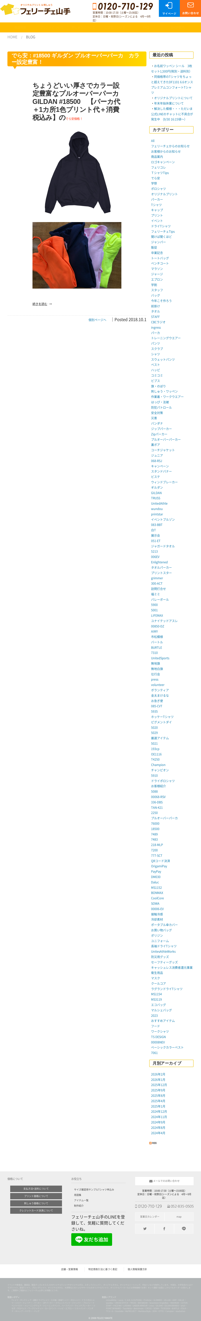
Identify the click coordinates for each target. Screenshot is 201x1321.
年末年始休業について (169, 103)
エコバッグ (158, 1004)
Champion (158, 764)
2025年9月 (158, 1090)
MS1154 (156, 994)
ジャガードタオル (163, 546)
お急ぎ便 (157, 700)
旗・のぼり (158, 386)
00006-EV (157, 908)
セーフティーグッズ (164, 962)
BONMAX (157, 892)
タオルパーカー (161, 567)
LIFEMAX (157, 615)
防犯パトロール (161, 407)
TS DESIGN (158, 1036)
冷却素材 (157, 919)
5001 (154, 610)
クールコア (158, 983)
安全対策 (157, 412)
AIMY (154, 631)
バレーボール (160, 599)
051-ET (156, 540)
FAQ (146, 27)
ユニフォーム (160, 940)
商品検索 (20, 27)
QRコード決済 (160, 860)
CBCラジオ (158, 322)
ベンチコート (160, 263)
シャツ (155, 354)
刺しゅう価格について (36, 1203)
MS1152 (156, 887)
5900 (154, 604)
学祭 (154, 183)
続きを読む (39, 303)
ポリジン (157, 935)
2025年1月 (158, 1106)
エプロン (157, 279)
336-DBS (157, 802)
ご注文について (114, 27)
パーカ (155, 332)
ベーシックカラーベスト (167, 1047)
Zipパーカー (159, 434)
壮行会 (155, 674)
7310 (154, 652)
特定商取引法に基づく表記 (102, 1269)
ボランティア (160, 690)
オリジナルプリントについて (173, 98)
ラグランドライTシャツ (167, 988)
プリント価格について (36, 1196)
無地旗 (155, 663)
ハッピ (155, 370)
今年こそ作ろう (161, 300)
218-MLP (157, 844)
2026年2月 (158, 1074)
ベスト (155, 364)
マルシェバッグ (161, 1010)
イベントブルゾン (163, 519)
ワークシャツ (160, 1031)
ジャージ (157, 274)
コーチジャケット (163, 450)
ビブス (155, 380)
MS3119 (156, 999)
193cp (155, 748)
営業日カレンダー (149, 1216)
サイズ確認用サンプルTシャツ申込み (94, 1189)
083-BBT (157, 524)
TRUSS (155, 498)
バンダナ (157, 423)
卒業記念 (157, 252)
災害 (154, 418)
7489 (154, 834)
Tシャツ (156, 204)
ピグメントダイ (161, 722)
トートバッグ (160, 258)
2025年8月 (158, 1095)
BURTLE (156, 647)
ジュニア (157, 455)
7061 (154, 1052)
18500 (155, 828)
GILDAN (156, 492)
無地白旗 (157, 668)
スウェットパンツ (163, 359)
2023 (154, 1015)
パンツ (155, 343)
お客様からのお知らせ (166, 151)
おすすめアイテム (163, 1020)
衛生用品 (157, 972)
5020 (154, 727)
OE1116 (156, 754)
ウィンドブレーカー (164, 482)
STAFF (155, 316)
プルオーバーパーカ (164, 818)
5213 (154, 551)
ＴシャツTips (160, 172)
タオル (155, 311)
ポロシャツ (158, 188)
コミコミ (157, 375)
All (152, 140)
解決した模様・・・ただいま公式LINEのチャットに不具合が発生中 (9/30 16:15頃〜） (172, 114)
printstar (157, 514)
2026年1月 (158, 1079)
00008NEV (158, 1042)
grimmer (157, 578)
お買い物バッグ (161, 930)
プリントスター (161, 572)
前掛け (155, 306)
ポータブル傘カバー (164, 924)
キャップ (157, 210)
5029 (154, 732)
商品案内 (157, 156)
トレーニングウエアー (166, 338)
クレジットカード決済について (36, 1210)
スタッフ (157, 290)
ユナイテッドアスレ (164, 620)
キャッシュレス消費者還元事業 (172, 967)
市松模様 (157, 636)
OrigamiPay (159, 866)
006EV (155, 556)
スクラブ (157, 348)
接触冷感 (157, 914)
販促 (154, 247)
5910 (154, 775)
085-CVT (156, 706)
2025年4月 (158, 1100)
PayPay (156, 871)
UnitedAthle (159, 503)
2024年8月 (158, 1127)
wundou (157, 508)
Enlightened (159, 562)
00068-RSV (158, 796)
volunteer (157, 684)
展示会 (155, 535)
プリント (157, 215)
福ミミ (155, 594)
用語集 (77, 1195)
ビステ (155, 476)
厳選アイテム (160, 738)
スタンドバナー (161, 471)
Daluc (155, 882)
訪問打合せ (158, 588)
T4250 (155, 759)
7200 (154, 850)
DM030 (156, 876)
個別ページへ (97, 319)
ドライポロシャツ (163, 780)
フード (155, 1026)
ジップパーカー (161, 428)
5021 (154, 743)
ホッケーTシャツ (162, 716)
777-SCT (156, 855)
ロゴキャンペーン (163, 162)
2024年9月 (158, 1122)
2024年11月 (159, 1116)
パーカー (157, 199)
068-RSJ (156, 460)
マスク (155, 978)
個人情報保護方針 (137, 1269)
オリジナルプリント (164, 194)
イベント (157, 220)
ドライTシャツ (161, 226)
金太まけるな (160, 695)
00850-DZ (157, 626)
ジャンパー (158, 242)
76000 (155, 823)
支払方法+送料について (36, 1188)
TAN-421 (157, 807)
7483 (154, 839)
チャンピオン (160, 770)
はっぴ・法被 (160, 402)
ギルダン (157, 487)
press (154, 679)
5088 (154, 791)
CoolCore (157, 898)
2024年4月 (158, 1133)
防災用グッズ (160, 956)
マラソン (157, 268)
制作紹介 (79, 1205)
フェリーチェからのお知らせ (170, 146)
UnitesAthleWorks (163, 951)
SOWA (155, 903)
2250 (154, 812)
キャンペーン (160, 466)
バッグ (155, 295)
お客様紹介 (158, 786)
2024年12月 (159, 1111)
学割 (154, 284)
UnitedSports (160, 658)
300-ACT (157, 583)
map (179, 1216)
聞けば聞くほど (161, 236)
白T (153, 530)
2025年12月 (159, 1084)
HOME (12, 37)
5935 (154, 711)
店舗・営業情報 (69, 1269)
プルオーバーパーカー (166, 439)
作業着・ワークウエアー (167, 396)
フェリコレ (158, 167)
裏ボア (155, 444)
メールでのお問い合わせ (164, 1181)
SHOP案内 (178, 27)
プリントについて (52, 27)
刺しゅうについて (83, 27)
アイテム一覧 (81, 1200)
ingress (156, 327)
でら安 (155, 178)
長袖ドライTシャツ (164, 946)
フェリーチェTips (163, 231)
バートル (157, 642)
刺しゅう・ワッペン (164, 391)
